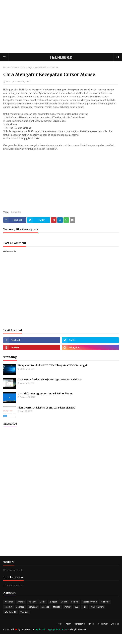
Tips (84, 607)
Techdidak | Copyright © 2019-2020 (52, 629)
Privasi (91, 624)
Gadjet (64, 602)
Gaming (74, 602)
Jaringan (20, 607)
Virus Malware (97, 607)
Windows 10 (10, 612)
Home (6, 67)
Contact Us (79, 624)
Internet (8, 607)
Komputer (14, 67)
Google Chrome (89, 602)
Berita (43, 602)
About (68, 624)
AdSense (9, 602)
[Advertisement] (61, 26)
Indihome (105, 602)
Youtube (24, 612)
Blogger (53, 602)
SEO (76, 607)
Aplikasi (32, 602)
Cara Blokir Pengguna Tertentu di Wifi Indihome (45, 393)
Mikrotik (56, 607)
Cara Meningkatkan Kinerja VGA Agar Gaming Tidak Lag (50, 379)
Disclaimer (103, 624)
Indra (8, 81)
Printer (67, 607)
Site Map (115, 624)
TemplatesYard (27, 629)
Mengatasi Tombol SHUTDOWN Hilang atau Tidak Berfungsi (52, 365)
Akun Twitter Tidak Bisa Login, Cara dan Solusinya (46, 407)
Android (21, 602)
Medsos (45, 607)
